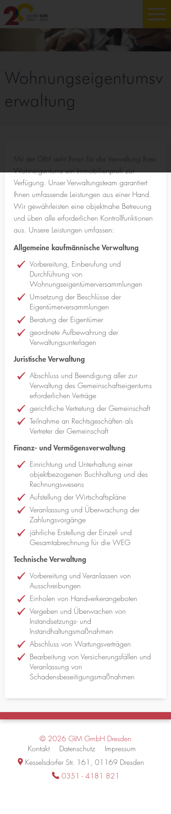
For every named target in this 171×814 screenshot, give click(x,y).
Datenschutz (77, 748)
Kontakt (39, 748)
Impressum (120, 748)
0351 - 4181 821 (90, 776)
